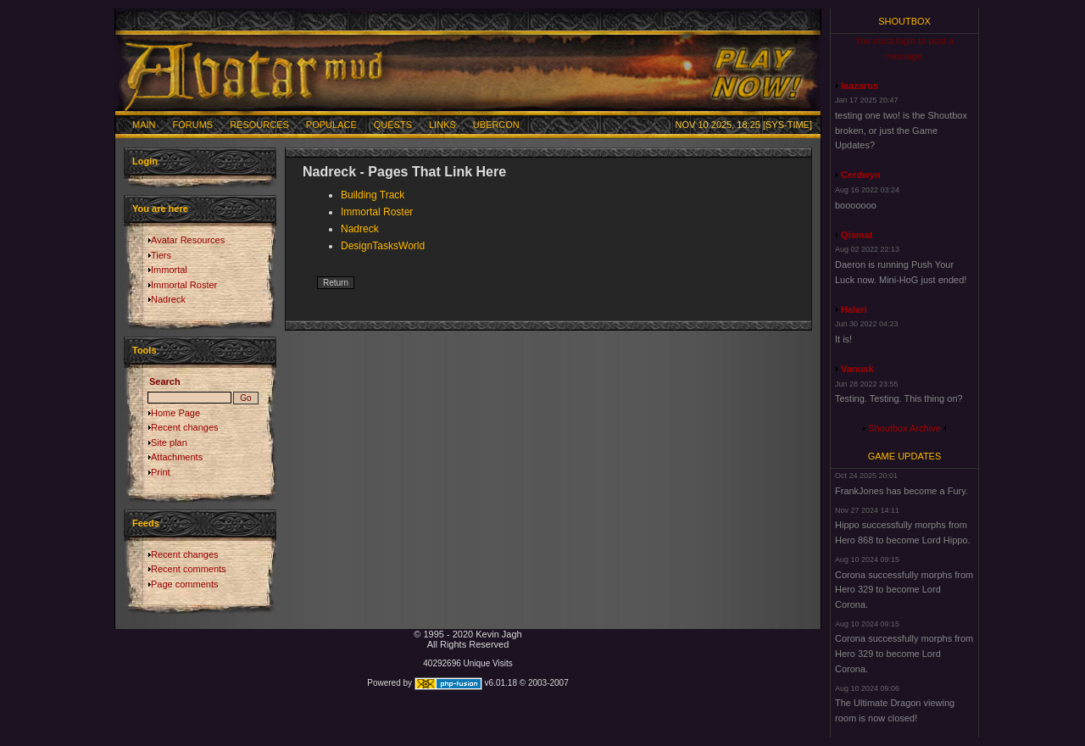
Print (160, 472)
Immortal (169, 269)
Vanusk (857, 369)
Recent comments (188, 569)
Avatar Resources (188, 240)
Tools (144, 350)
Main (144, 125)
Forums (193, 125)
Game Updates (905, 456)
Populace (331, 125)
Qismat (856, 235)
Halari (854, 309)
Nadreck (168, 299)
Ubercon (496, 125)
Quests (393, 125)
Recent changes (185, 427)
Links (442, 125)
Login (145, 161)
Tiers (161, 255)
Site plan (169, 442)
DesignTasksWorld (383, 246)
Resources (259, 125)
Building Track (372, 195)
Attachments (177, 457)
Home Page (175, 413)
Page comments (184, 584)
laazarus (859, 86)
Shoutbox (904, 21)
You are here (160, 208)
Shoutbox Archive (904, 428)
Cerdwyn (860, 175)
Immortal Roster (184, 285)
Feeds (145, 523)
